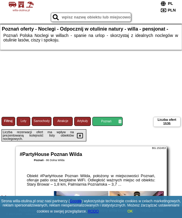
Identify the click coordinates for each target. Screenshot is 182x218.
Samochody (42, 121)
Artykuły (82, 121)
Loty (23, 121)
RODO (93, 211)
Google (75, 201)
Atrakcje (62, 121)
